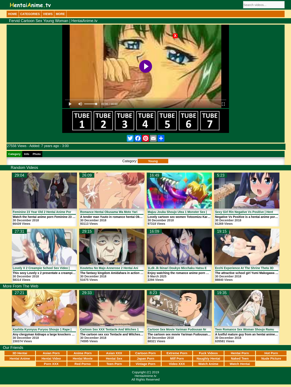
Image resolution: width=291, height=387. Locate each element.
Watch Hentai (240, 364)
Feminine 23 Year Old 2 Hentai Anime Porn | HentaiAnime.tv (55, 212)
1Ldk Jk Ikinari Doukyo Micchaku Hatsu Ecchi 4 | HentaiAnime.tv (194, 268)
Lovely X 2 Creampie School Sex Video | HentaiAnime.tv (52, 268)
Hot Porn (271, 353)
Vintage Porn (145, 364)
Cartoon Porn (145, 353)
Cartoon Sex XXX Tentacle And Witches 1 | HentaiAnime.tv (121, 329)
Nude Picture (271, 358)
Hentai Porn (240, 353)
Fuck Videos (208, 353)
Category (14, 154)
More (60, 14)
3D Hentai (19, 353)
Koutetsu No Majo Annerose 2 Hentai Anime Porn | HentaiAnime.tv (127, 268)
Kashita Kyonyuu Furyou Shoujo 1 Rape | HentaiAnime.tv (53, 329)
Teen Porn (114, 364)
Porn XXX (51, 364)
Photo (37, 154)
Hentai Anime (20, 358)
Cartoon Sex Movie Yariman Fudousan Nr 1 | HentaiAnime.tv (190, 329)
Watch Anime (208, 364)
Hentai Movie (83, 358)
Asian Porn (51, 353)
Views (48, 14)
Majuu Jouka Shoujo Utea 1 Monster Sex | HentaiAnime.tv (189, 212)
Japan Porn (145, 358)
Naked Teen (240, 358)
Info (26, 154)
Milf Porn (177, 358)
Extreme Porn (177, 353)
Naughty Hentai (208, 358)
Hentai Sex (114, 358)
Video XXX (177, 364)
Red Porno (83, 364)
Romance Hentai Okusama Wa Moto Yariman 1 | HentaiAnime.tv (125, 212)
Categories (30, 14)
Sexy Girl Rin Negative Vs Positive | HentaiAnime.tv (251, 212)
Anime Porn (83, 353)
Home (12, 14)
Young (153, 161)
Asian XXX (114, 353)
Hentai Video (51, 358)
